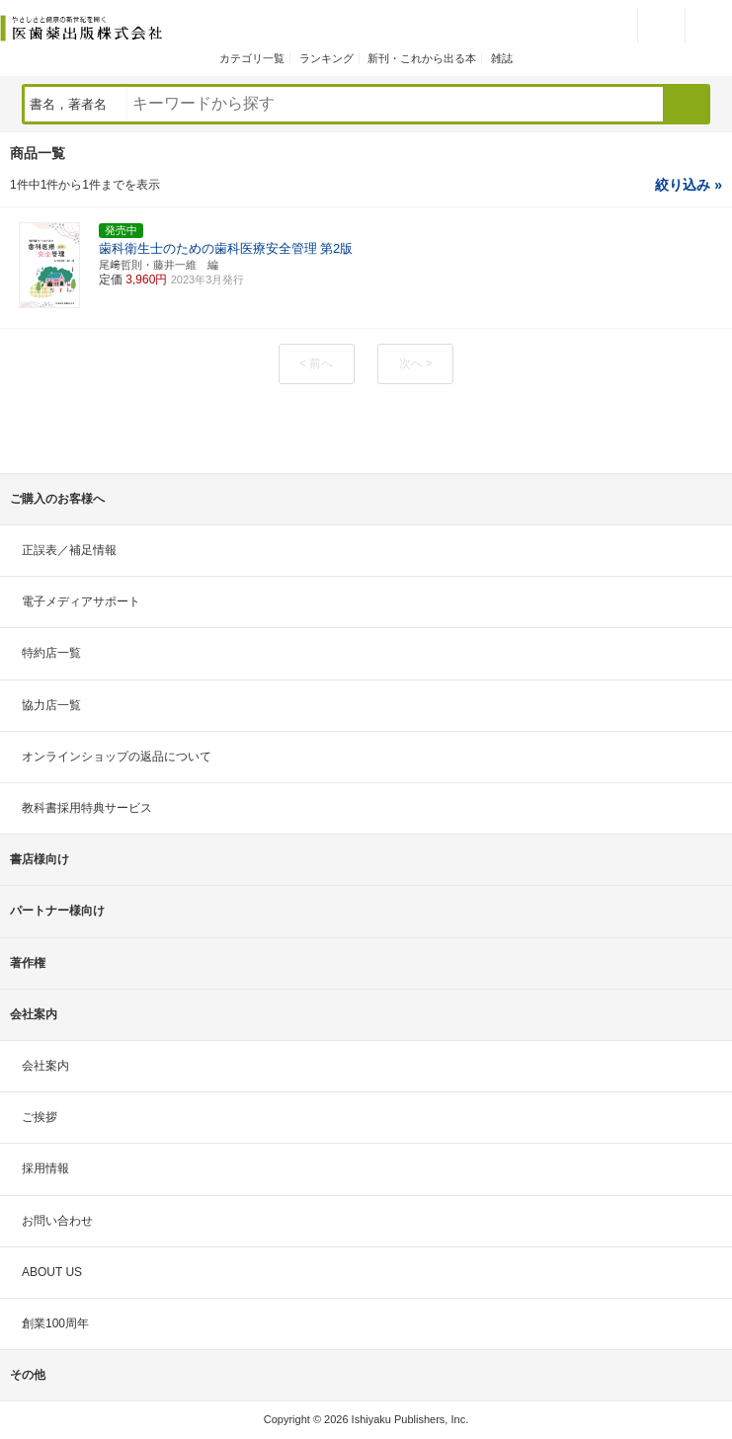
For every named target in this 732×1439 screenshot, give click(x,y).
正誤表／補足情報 (69, 550)
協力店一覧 (51, 705)
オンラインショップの (116, 756)
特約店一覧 (51, 653)
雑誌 (502, 58)
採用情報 (45, 1168)
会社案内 (45, 1066)
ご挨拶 (39, 1117)
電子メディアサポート (81, 601)
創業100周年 (55, 1323)
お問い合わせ (57, 1221)
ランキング (326, 58)
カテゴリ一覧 (252, 58)
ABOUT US (52, 1272)
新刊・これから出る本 (421, 58)
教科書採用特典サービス (87, 808)
